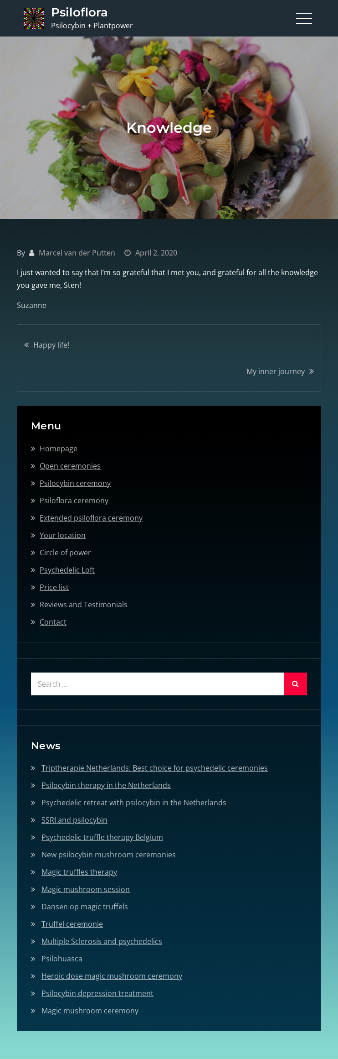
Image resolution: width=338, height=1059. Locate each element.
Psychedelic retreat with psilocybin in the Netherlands (133, 803)
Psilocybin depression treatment (97, 993)
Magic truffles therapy (79, 872)
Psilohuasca (61, 959)
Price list (54, 587)
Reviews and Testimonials (84, 605)
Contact (53, 622)
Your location (63, 535)
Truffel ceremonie (72, 924)
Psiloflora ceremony (74, 501)
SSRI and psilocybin (74, 820)
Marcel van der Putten (77, 253)
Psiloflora (79, 12)
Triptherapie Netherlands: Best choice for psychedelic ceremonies (154, 768)
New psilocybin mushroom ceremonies (108, 855)
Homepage (58, 448)
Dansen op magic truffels (84, 907)
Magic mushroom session (85, 889)
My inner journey (275, 371)
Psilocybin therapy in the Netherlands (106, 785)
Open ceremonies (70, 466)
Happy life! (51, 345)
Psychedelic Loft (67, 570)
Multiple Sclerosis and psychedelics (101, 941)
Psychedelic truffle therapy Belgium (102, 837)
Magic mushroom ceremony (89, 1011)
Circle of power (65, 553)
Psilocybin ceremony (75, 483)
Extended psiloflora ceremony (91, 518)
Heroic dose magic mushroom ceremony (111, 976)
